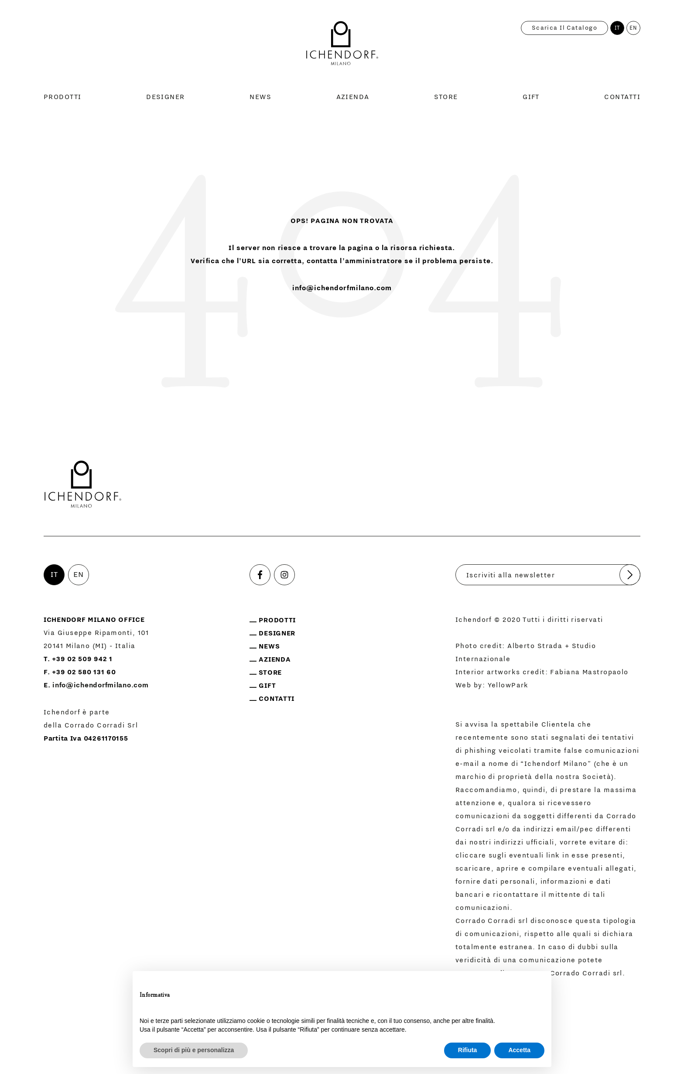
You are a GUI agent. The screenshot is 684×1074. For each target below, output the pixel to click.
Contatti (622, 97)
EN (633, 28)
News (260, 97)
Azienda (352, 97)
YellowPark (508, 685)
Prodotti (63, 97)
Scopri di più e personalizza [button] (194, 1050)
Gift (531, 97)
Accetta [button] (519, 1050)
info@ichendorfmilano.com (342, 288)
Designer (165, 97)
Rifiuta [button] (467, 1050)
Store (446, 97)
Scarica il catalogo (564, 27)
